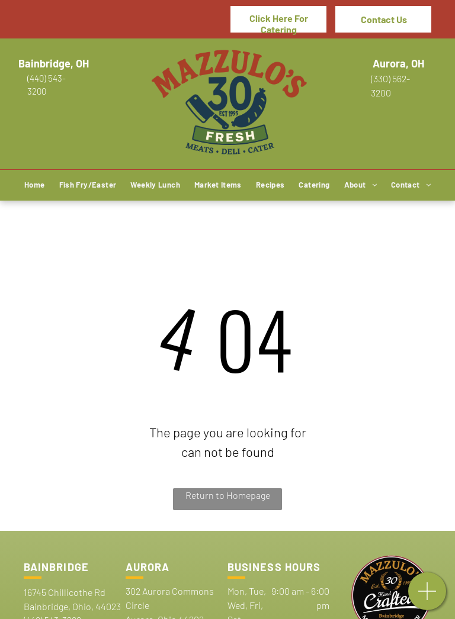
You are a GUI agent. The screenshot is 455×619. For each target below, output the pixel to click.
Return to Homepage (227, 495)
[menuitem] (34, 185)
